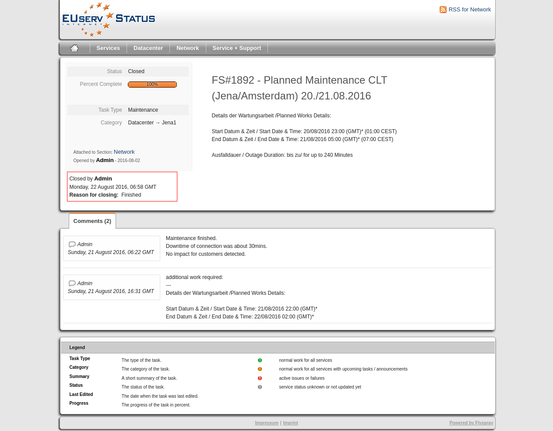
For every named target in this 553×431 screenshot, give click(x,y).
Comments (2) (93, 221)
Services (108, 48)
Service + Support (237, 48)
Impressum (266, 422)
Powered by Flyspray (471, 422)
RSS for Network (470, 9)
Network (187, 48)
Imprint (290, 422)
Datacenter (148, 48)
